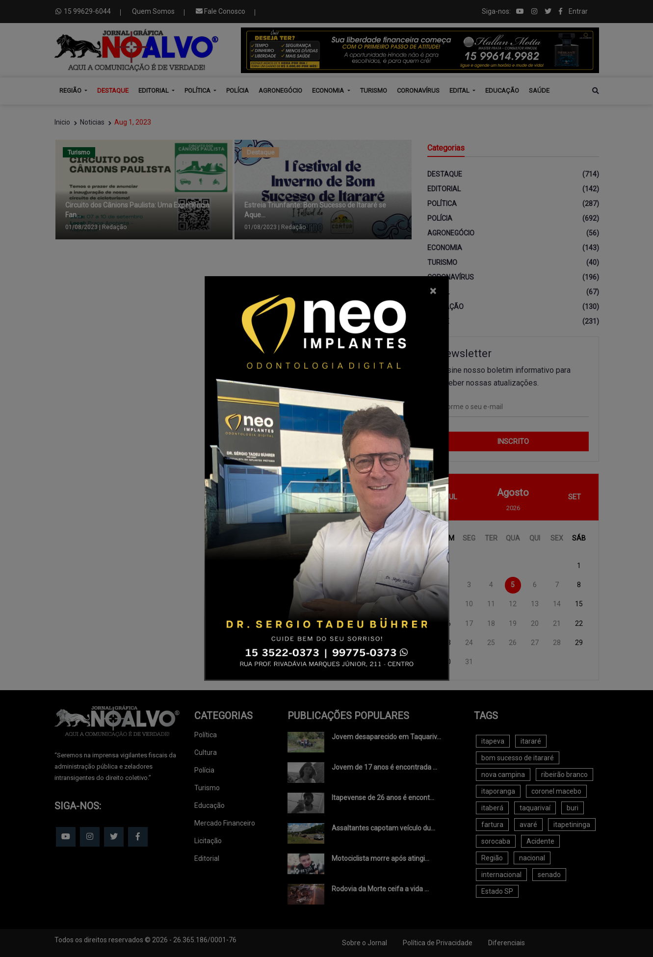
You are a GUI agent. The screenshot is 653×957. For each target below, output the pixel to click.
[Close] (433, 291)
